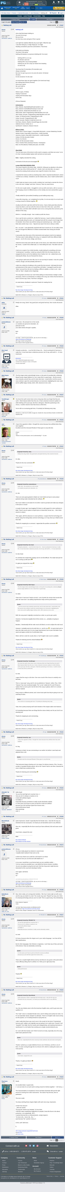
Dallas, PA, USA (5, 911)
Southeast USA (5, 367)
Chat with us (54, 1151)
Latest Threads (28, 16)
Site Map (62, 1176)
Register (53, 13)
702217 (61, 914)
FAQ (43, 16)
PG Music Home (6, 13)
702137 (61, 394)
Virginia (3, 314)
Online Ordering (42, 4)
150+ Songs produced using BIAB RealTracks (27, 1130)
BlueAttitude (42, 844)
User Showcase (34, 13)
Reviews (20, 1171)
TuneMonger (42, 655)
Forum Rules (37, 16)
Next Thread (50, 19)
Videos (52, 1167)
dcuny (44, 298)
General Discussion (23, 13)
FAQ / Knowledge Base (56, 1162)
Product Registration (55, 1171)
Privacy (56, 1176)
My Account (37, 1169)
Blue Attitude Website (21, 839)
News (35, 1160)
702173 (61, 844)
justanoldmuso (42, 478)
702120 (61, 346)
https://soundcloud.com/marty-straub (31, 908)
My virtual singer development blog (24, 290)
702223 (61, 990)
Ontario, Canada (5, 838)
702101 (61, 298)
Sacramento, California (7, 38)
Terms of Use (50, 1176)
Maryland (4, 416)
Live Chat (31, 4)
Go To (23, 22)
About (3, 1160)
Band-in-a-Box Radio (24, 1165)
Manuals (52, 1165)
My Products (37, 1171)
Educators (5, 1169)
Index (32, 19)
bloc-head (43, 539)
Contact (4, 1162)
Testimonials (21, 1169)
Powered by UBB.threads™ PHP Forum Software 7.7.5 (32, 1183)
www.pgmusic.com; (5, 1178)
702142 (61, 419)
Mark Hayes (42, 579)
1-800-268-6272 (32, 3)
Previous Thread (15, 19)
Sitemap (4, 1171)
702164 (61, 788)
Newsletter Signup (39, 1162)
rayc (44, 732)
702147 (61, 446)
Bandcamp (18, 358)
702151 (61, 655)
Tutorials (52, 1169)
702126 (61, 371)
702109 (61, 317)
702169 (61, 816)
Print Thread (15, 22)
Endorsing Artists (22, 1167)
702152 (61, 732)
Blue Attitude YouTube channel (23, 841)
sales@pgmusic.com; (15, 1178)
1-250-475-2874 (39, 3)
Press (3, 1165)
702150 (61, 579)
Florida (3, 1098)
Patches (52, 1160)
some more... (21, 1134)
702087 (61, 25)
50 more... (20, 1132)
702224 (61, 1077)
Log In (60, 13)
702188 (61, 889)
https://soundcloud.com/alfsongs (23, 339)
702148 (61, 478)
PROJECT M (42, 914)
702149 (61, 539)
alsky (44, 317)
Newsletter (54, 1146)
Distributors (5, 1167)
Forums (14, 13)
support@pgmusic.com (25, 1178)
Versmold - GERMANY (7, 809)
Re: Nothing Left (9, 298)
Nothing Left (7, 25)
